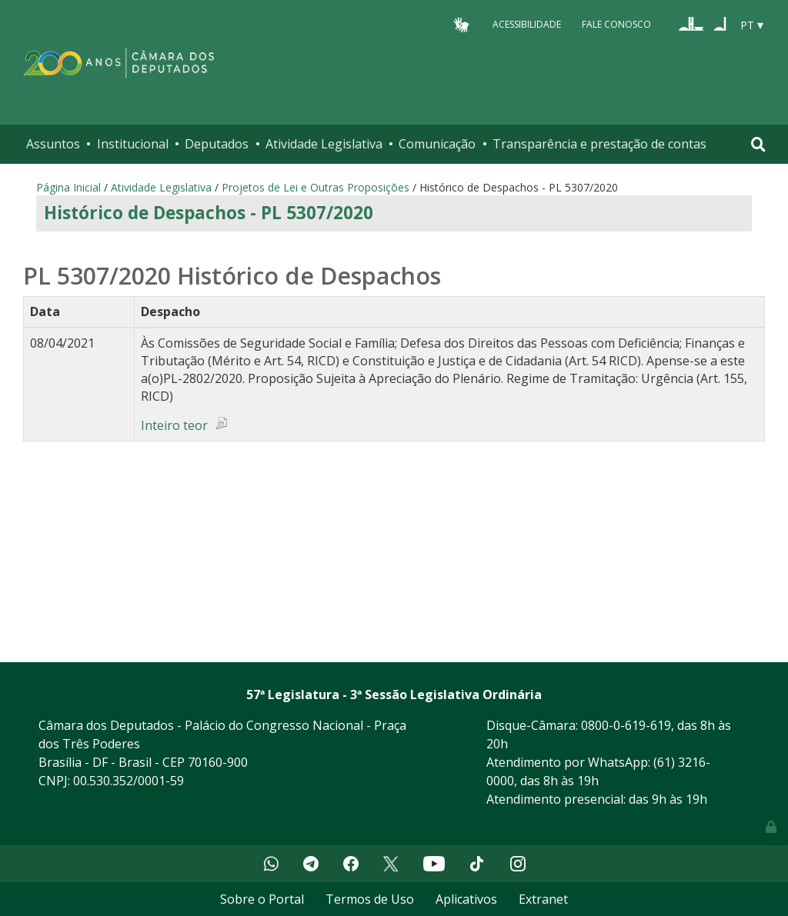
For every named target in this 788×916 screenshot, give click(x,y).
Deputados (217, 143)
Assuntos (53, 143)
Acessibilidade (526, 24)
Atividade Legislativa (323, 143)
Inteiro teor (174, 425)
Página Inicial (68, 187)
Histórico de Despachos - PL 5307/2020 (208, 213)
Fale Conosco (616, 24)
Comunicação (437, 143)
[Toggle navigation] (758, 144)
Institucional (133, 143)
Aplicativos (466, 899)
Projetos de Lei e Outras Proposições (315, 187)
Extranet (543, 899)
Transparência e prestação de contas (599, 143)
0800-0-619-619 (626, 725)
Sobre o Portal (262, 899)
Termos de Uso (370, 899)
